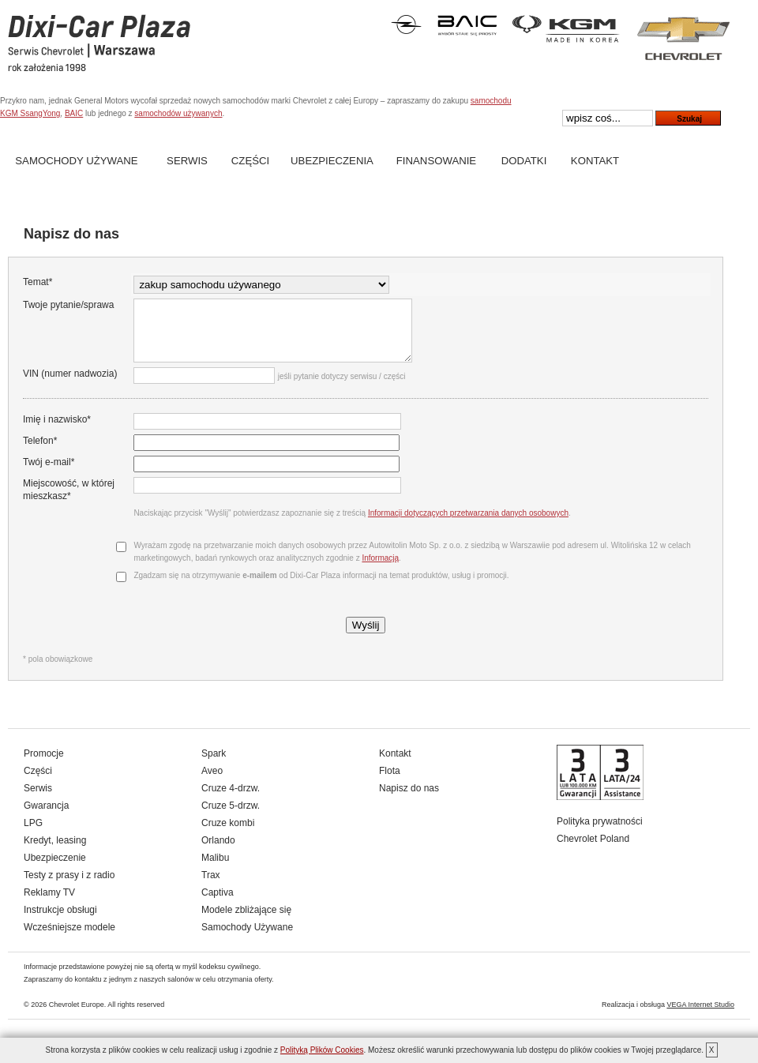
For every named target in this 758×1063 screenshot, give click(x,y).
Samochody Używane (76, 161)
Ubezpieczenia (332, 161)
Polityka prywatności (600, 833)
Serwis (187, 161)
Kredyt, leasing (55, 852)
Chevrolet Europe (76, 1016)
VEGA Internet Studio (700, 1016)
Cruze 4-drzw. (230, 800)
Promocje (44, 765)
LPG (33, 834)
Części (250, 161)
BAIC (74, 113)
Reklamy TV (49, 904)
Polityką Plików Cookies (322, 1050)
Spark (213, 765)
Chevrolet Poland (593, 850)
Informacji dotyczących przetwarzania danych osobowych (466, 524)
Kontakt (595, 161)
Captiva (217, 904)
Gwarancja (46, 817)
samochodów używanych (178, 113)
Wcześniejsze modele (69, 939)
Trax (210, 886)
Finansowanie (436, 161)
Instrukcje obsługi (60, 921)
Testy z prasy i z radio (69, 886)
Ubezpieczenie (55, 869)
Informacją (378, 569)
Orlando (218, 852)
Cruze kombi (227, 834)
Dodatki (524, 161)
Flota (389, 782)
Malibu (215, 869)
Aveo (212, 782)
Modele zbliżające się (246, 921)
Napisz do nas (409, 800)
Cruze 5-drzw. (230, 817)
